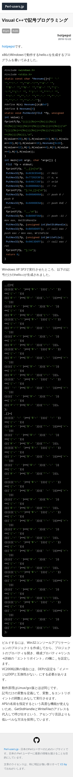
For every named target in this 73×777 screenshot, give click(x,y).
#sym (6, 31)
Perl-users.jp (14, 6)
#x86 (15, 31)
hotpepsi (8, 46)
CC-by (63, 764)
